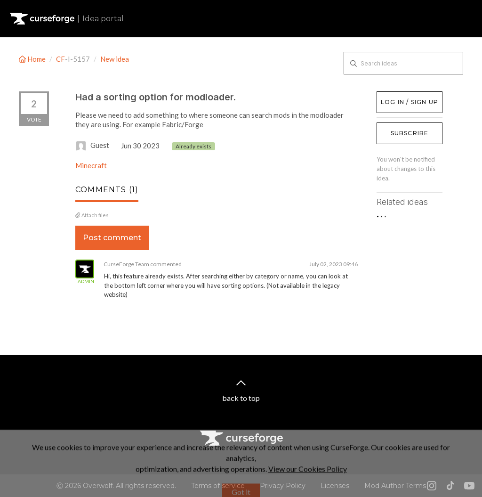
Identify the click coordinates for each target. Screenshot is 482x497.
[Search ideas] (403, 63)
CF (60, 59)
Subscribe (410, 133)
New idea (114, 59)
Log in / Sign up (400, 96)
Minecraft (91, 165)
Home (33, 59)
